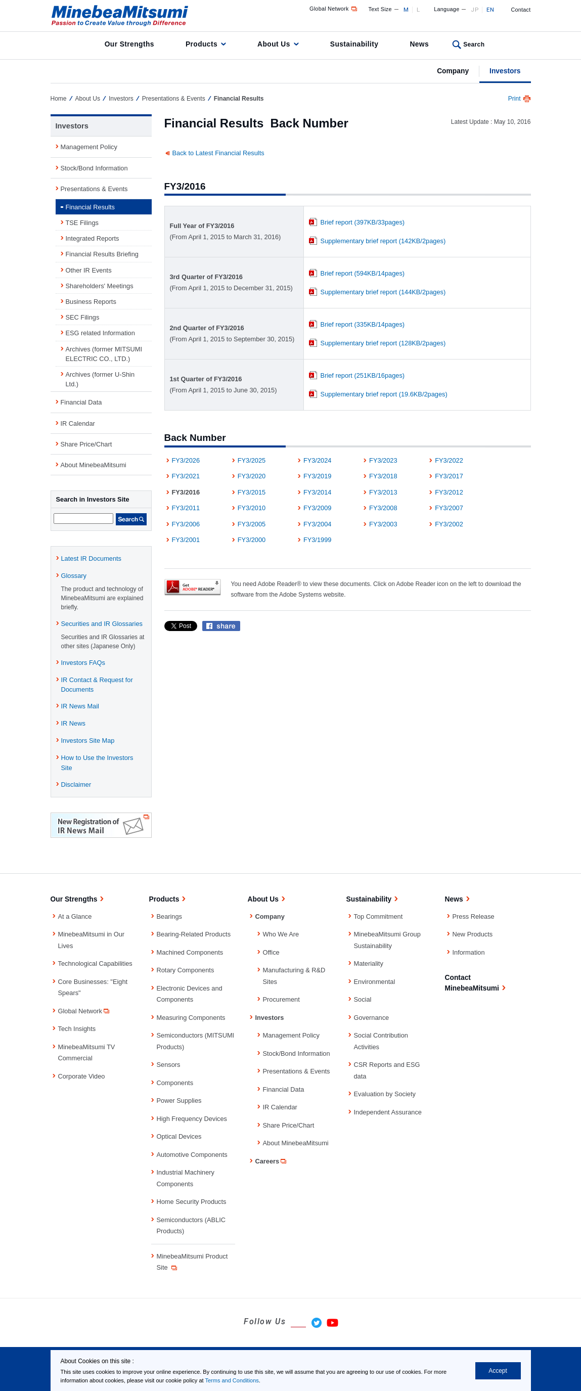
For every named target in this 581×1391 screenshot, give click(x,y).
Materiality (368, 963)
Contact (520, 10)
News (419, 44)
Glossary (74, 575)
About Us (273, 44)
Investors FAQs (83, 662)
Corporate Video (81, 1076)
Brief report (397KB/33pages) (363, 222)
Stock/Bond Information (94, 168)
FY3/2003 (383, 524)
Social (363, 999)
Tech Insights (77, 1029)
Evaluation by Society (385, 1094)
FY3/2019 (317, 476)
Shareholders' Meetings (99, 286)
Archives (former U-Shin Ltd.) (100, 379)
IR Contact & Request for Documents (97, 684)
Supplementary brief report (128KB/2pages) (383, 343)
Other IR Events (89, 270)
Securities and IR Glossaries (102, 623)
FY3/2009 (317, 508)
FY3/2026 (186, 460)
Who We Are (281, 934)
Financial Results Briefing (102, 254)
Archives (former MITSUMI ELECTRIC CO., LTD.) (104, 354)
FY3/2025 (252, 460)
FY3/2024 (317, 460)
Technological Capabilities (95, 963)
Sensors (169, 1064)
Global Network (334, 8)
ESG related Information (100, 333)
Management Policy (89, 147)
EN (490, 9)
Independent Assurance (388, 1112)
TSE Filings (82, 223)
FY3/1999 (317, 540)
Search (473, 44)
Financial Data (81, 402)
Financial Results (90, 207)
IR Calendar (78, 423)
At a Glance (75, 916)
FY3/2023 (383, 460)
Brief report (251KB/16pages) (363, 375)
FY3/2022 (449, 460)
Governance (371, 1017)
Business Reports (91, 301)
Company (453, 71)
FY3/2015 (252, 492)
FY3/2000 (252, 540)
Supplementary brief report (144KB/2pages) (383, 292)
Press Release (474, 916)
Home (59, 98)
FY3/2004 (317, 524)
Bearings (170, 916)
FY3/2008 (383, 508)
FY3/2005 (252, 524)
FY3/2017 (449, 476)
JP (474, 9)
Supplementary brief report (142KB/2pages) (383, 241)
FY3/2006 (186, 524)
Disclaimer (76, 784)
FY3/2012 (449, 492)
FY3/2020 (252, 476)
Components (175, 1083)
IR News (73, 723)
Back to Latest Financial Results (218, 153)
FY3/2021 (186, 476)
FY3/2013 (383, 492)
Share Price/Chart (86, 444)
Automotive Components (192, 1154)
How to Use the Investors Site (97, 762)
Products (201, 44)
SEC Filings (83, 317)
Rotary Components (185, 970)
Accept (497, 1370)
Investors (504, 71)
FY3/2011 (186, 508)
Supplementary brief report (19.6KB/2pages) (384, 394)
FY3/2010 (252, 508)
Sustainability (354, 44)
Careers (271, 1161)
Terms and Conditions (231, 1380)
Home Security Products (192, 1201)
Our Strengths (129, 44)
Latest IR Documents (91, 558)
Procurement (281, 999)
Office (271, 952)
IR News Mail (80, 706)
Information (469, 952)
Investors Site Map (88, 740)
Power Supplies (179, 1100)
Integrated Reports (92, 238)
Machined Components (190, 952)
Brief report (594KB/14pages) (363, 273)
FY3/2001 (186, 540)
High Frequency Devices (192, 1119)
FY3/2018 (383, 476)
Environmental (374, 981)
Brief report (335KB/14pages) (363, 324)
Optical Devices (179, 1136)
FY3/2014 (317, 492)
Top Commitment (378, 916)
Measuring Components (191, 1017)
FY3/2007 (449, 508)
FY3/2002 (449, 524)
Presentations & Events (173, 98)
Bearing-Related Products (194, 934)
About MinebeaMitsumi (93, 465)
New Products (473, 934)
